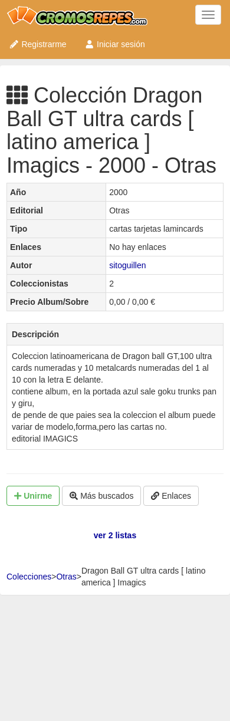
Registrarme (38, 44)
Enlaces (171, 496)
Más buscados (101, 496)
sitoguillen (127, 265)
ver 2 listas (115, 535)
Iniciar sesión (114, 44)
